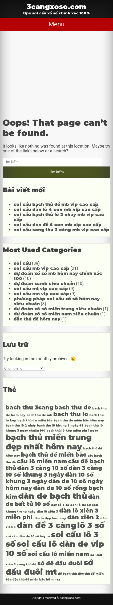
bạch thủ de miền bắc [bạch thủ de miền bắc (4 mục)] (35, 420)
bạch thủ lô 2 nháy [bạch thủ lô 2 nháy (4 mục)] (21, 425)
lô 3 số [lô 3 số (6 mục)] (90, 525)
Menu (56, 24)
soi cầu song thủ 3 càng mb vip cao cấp (61, 229)
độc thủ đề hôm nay (37, 319)
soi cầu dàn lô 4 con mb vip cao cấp (57, 209)
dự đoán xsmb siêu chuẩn (44, 283)
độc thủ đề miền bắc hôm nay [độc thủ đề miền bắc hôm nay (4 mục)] (36, 579)
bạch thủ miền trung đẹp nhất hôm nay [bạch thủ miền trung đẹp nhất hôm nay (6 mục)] (49, 442)
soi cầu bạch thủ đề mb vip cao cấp (56, 204)
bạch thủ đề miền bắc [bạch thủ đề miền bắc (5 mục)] (53, 454)
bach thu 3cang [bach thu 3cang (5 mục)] (29, 407)
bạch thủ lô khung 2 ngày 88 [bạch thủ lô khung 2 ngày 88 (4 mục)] (60, 425)
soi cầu (22, 263)
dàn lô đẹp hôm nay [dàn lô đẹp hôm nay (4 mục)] (49, 518)
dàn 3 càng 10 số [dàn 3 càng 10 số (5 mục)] (42, 468)
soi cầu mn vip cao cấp (41, 293)
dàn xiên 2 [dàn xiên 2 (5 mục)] (83, 517)
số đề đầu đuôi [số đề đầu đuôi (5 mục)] (59, 563)
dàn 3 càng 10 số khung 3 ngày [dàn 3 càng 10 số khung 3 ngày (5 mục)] (54, 471)
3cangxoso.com (56, 6)
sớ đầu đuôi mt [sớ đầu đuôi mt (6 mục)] (49, 567)
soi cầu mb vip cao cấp (41, 268)
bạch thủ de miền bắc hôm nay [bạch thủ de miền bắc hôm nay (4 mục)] (79, 420)
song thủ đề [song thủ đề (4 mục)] (26, 564)
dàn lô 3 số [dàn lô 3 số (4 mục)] (60, 505)
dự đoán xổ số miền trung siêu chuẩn (58, 308)
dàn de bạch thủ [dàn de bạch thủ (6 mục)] (52, 496)
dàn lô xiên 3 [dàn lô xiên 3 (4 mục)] (47, 511)
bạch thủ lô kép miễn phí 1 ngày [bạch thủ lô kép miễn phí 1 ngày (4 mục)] (72, 430)
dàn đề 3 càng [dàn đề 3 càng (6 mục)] (46, 525)
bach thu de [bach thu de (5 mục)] (72, 407)
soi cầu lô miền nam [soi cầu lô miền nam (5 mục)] (58, 554)
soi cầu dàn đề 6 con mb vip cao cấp (58, 224)
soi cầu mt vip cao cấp (41, 288)
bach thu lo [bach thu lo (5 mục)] (70, 414)
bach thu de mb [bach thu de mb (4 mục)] (39, 415)
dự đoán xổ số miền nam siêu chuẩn (56, 313)
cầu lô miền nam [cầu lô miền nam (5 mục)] (42, 461)
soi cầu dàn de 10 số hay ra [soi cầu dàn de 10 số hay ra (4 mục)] (28, 536)
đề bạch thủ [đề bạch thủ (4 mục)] (67, 573)
